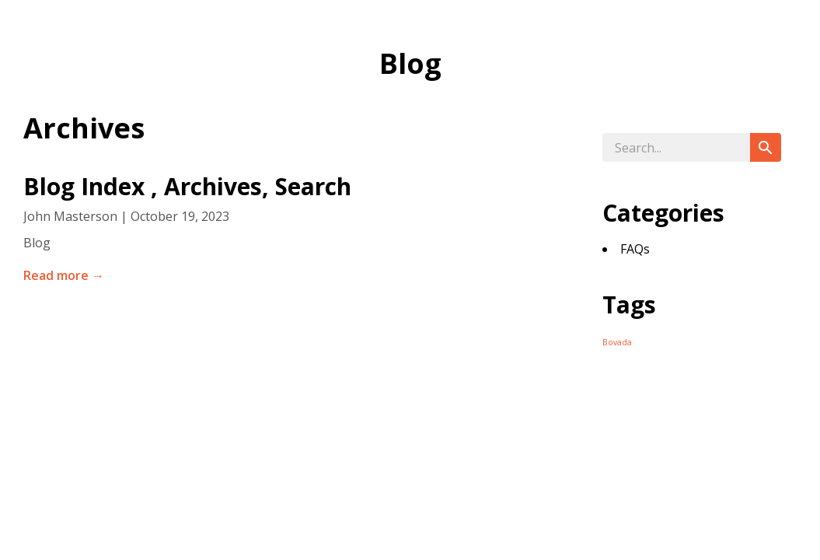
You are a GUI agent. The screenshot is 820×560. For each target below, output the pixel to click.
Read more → (63, 275)
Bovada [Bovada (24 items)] (617, 342)
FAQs (635, 248)
